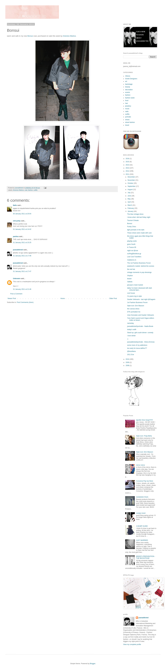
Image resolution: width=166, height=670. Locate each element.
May (129, 199)
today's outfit (131, 329)
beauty (127, 87)
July (129, 193)
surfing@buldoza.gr (134, 254)
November (131, 180)
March (130, 205)
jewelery (128, 106)
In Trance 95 (131, 247)
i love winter (131, 336)
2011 (128, 174)
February (131, 208)
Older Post (113, 298)
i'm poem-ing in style (134, 296)
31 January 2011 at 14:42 (22, 229)
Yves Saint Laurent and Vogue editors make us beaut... (140, 319)
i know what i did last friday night (138, 217)
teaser (129, 279)
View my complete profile (132, 644)
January (131, 211)
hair (126, 103)
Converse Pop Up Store (144, 481)
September (132, 186)
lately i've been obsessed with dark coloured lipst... (139, 289)
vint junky (16, 221)
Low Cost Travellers (134, 257)
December (131, 177)
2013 (128, 168)
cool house (131, 293)
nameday (130, 323)
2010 (128, 359)
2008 (128, 365)
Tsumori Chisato (133, 220)
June (129, 196)
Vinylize (130, 276)
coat (26, 190)
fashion (30, 190)
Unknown (16, 278)
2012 (128, 171)
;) (127, 339)
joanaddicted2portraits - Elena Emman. (141, 342)
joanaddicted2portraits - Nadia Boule (140, 326)
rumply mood (140, 513)
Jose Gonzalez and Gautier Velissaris (140, 315)
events (127, 92)
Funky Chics (131, 227)
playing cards (132, 241)
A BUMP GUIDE (142, 526)
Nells (15, 205)
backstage (129, 84)
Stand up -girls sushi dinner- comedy (140, 333)
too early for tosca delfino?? (137, 348)
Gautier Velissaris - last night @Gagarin (141, 299)
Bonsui (30, 36)
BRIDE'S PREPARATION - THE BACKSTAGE (145, 557)
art (126, 81)
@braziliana (131, 351)
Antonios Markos (69, 36)
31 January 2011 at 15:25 (22, 242)
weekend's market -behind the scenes (140, 266)
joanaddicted (19, 188)
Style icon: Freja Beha (144, 436)
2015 (128, 162)
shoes (127, 120)
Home (63, 298)
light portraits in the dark (135, 230)
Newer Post (12, 298)
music (127, 109)
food (126, 100)
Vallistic (130, 282)
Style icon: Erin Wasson (135, 306)
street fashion (130, 122)
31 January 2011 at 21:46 (22, 289)
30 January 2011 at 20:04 (22, 214)
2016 (128, 159)
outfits (35, 190)
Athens (127, 76)
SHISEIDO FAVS (142, 497)
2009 (128, 362)
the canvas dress (133, 309)
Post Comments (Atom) (25, 302)
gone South (131, 244)
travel (127, 125)
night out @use (132, 250)
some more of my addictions (137, 345)
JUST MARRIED (142, 540)
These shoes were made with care (139, 233)
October (131, 183)
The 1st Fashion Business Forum (139, 263)
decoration (129, 90)
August (130, 189)
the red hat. (131, 269)
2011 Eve (130, 354)
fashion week (130, 98)
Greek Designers (131, 79)
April (129, 202)
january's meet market (135, 285)
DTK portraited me (133, 312)
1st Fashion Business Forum (137, 302)
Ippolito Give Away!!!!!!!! (144, 420)
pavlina (15, 236)
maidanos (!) (131, 260)
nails (127, 111)
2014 (128, 165)
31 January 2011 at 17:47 (22, 271)
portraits (128, 117)
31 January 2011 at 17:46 (22, 256)
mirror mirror (140, 465)
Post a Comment (16, 294)
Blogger (92, 664)
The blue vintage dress (135, 214)
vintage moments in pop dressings (139, 272)
